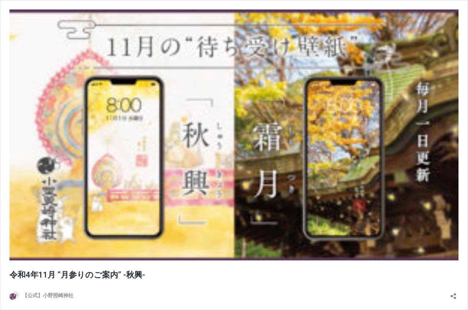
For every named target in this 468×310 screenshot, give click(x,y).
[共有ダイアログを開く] (453, 293)
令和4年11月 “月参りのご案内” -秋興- (77, 274)
